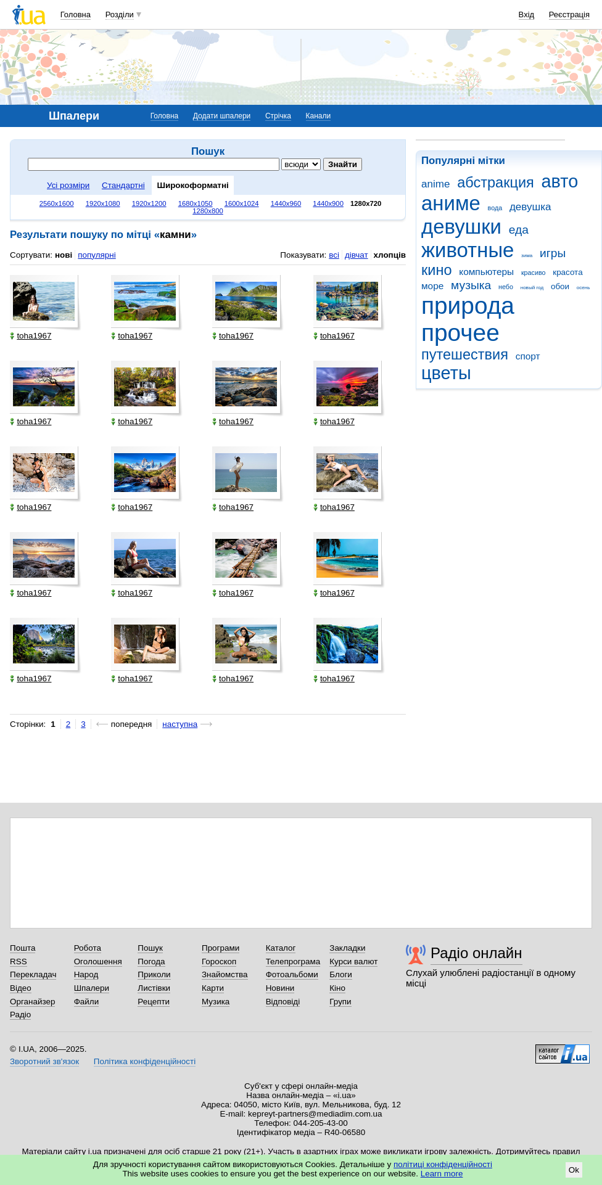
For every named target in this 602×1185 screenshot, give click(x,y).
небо (505, 286)
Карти (213, 988)
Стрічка (278, 116)
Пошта (22, 948)
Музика (215, 1001)
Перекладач (33, 974)
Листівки (154, 988)
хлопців (390, 255)
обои (560, 286)
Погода (151, 961)
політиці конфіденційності (443, 1164)
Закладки (347, 948)
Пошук (150, 948)
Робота (87, 948)
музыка (471, 285)
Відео (20, 988)
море (432, 286)
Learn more (442, 1173)
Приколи (154, 974)
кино (436, 270)
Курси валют (353, 961)
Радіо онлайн (476, 953)
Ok (574, 1170)
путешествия (464, 354)
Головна (75, 14)
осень (583, 287)
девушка (530, 207)
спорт (528, 356)
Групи (340, 1001)
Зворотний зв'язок (44, 1061)
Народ (86, 974)
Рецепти (154, 1001)
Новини (280, 988)
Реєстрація (569, 14)
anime (435, 184)
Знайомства (225, 974)
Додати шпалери (221, 116)
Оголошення (98, 961)
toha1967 (30, 335)
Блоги (340, 974)
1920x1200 (149, 203)
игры (553, 253)
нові (63, 255)
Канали (318, 116)
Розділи (119, 14)
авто (560, 181)
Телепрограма (293, 961)
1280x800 (207, 211)
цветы (446, 373)
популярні (96, 255)
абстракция (495, 182)
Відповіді (283, 1001)
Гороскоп (219, 961)
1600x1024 (242, 203)
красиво (533, 272)
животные (467, 250)
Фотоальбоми (292, 974)
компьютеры (486, 271)
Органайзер (32, 1001)
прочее (460, 332)
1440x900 (328, 203)
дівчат (356, 255)
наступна (179, 724)
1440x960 (286, 203)
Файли (86, 1001)
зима (526, 255)
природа (467, 305)
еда (519, 229)
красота (567, 272)
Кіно (337, 988)
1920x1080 (103, 203)
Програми (220, 948)
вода (495, 207)
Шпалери (91, 988)
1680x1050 (195, 203)
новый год (532, 287)
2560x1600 (56, 203)
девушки (461, 226)
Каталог (281, 948)
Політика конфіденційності (145, 1061)
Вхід (527, 14)
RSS (18, 961)
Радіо (20, 1014)
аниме (450, 203)
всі (334, 255)
